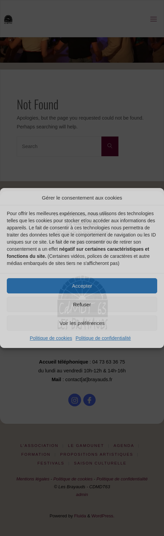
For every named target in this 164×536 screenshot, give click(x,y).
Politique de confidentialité (103, 338)
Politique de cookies (51, 338)
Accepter (82, 286)
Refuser (82, 304)
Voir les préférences (82, 323)
